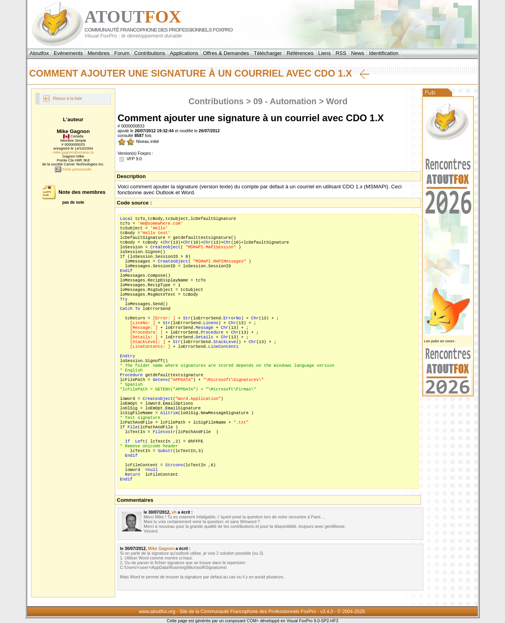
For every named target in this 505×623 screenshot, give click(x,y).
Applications (184, 53)
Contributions (149, 53)
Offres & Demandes (226, 53)
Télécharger (268, 53)
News (357, 53)
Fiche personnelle (73, 169)
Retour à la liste (62, 99)
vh (174, 512)
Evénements (68, 53)
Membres (99, 53)
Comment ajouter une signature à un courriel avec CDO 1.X (199, 73)
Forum (122, 53)
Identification (383, 53)
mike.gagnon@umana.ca (73, 152)
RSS (340, 53)
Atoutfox (39, 53)
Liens (324, 53)
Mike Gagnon (161, 548)
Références (299, 53)
